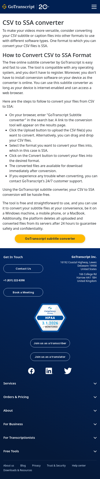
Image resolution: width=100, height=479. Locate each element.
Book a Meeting (23, 292)
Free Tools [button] (50, 451)
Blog (23, 465)
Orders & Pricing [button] (50, 397)
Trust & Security (56, 465)
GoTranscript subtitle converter (50, 239)
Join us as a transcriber (50, 343)
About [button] (50, 410)
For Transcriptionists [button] (50, 437)
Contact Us (23, 268)
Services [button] (50, 383)
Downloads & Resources (17, 470)
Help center (79, 465)
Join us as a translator (50, 356)
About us (8, 465)
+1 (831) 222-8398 (14, 280)
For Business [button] (50, 424)
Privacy (36, 465)
